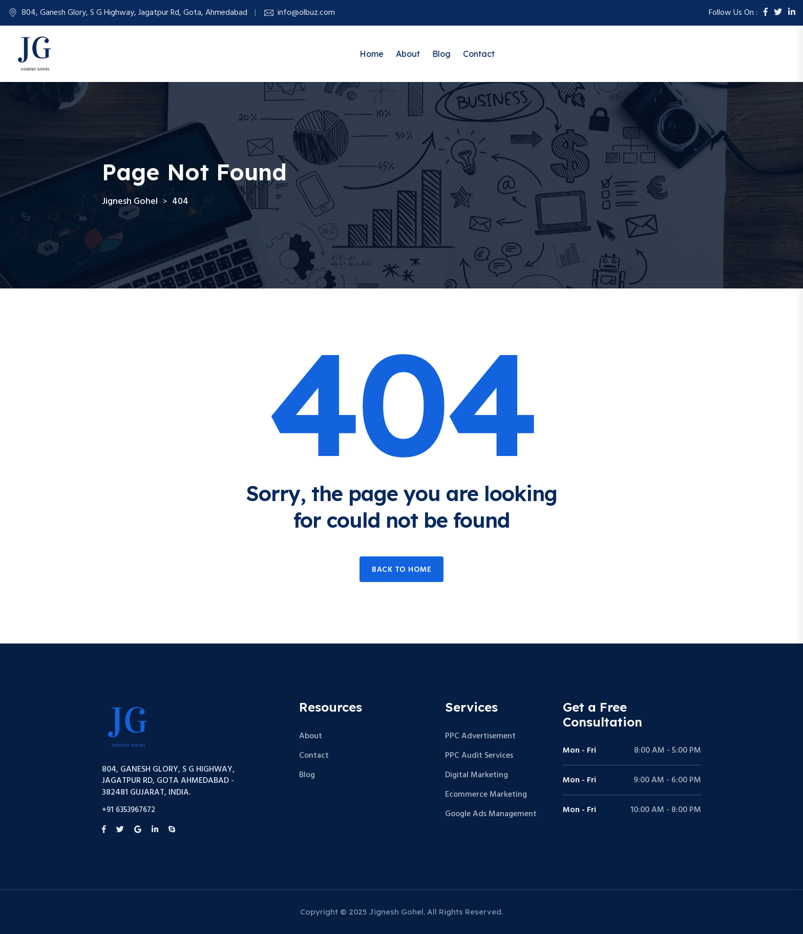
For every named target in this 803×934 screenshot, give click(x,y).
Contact (479, 54)
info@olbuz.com (306, 12)
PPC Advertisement (480, 736)
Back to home (401, 570)
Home (372, 54)
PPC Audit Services (479, 755)
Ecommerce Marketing (486, 794)
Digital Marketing (476, 775)
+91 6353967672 (128, 810)
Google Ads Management (491, 814)
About (408, 54)
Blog (441, 54)
